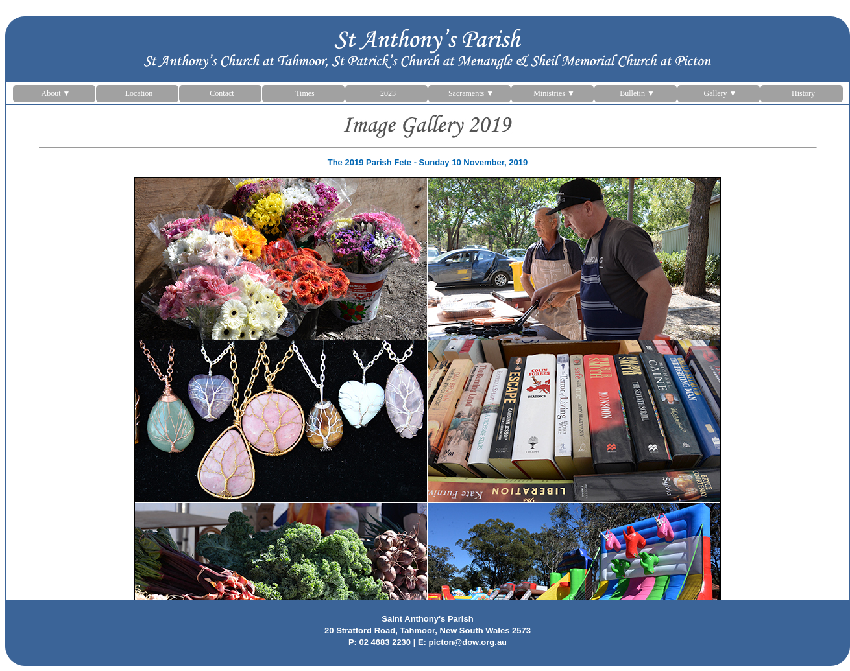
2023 (388, 93)
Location (139, 93)
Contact (222, 93)
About (56, 93)
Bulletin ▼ (637, 93)
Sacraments (471, 93)
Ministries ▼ (554, 93)
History (803, 93)
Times (305, 93)
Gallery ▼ (720, 93)
